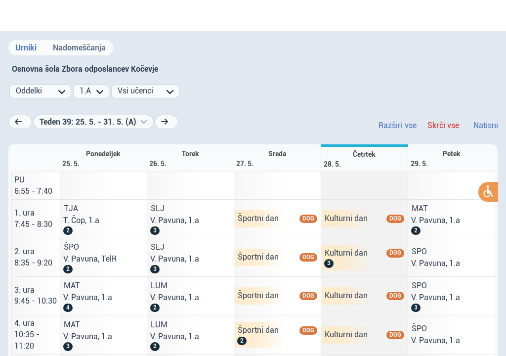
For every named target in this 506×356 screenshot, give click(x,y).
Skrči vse (443, 125)
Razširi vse (398, 125)
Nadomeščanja (79, 47)
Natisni (485, 125)
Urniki (26, 47)
